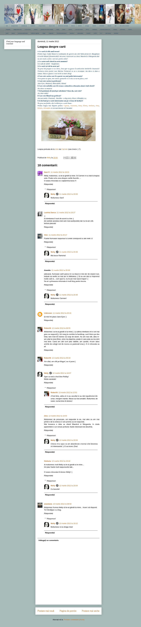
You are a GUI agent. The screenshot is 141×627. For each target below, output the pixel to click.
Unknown (48, 313)
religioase (51, 33)
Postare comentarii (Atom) (74, 620)
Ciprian (66, 106)
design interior (42, 25)
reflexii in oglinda (35, 33)
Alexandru (47, 108)
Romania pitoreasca (61, 33)
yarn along (108, 33)
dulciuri (80, 25)
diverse (73, 25)
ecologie (87, 25)
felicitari (94, 25)
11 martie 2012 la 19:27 (66, 213)
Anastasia (73, 106)
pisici (7, 33)
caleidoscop (24, 25)
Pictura (130, 29)
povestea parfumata (23, 33)
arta (7, 25)
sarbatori (72, 33)
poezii (13, 33)
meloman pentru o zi (105, 29)
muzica (115, 29)
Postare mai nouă (46, 611)
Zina (97, 106)
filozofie (109, 25)
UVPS (95, 33)
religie (43, 33)
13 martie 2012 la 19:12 (68, 523)
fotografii (8, 29)
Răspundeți (48, 184)
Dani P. (47, 172)
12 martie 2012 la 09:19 (61, 358)
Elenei (85, 106)
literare (70, 29)
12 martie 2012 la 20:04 (68, 440)
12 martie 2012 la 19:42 (61, 461)
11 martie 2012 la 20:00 (68, 194)
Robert (40, 108)
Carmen (64, 149)
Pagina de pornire (68, 611)
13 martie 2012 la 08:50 (62, 504)
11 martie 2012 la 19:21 (60, 172)
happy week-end (18, 29)
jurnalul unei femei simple (47, 29)
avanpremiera (14, 25)
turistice (88, 33)
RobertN (47, 328)
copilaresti (32, 25)
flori (115, 25)
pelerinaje (122, 29)
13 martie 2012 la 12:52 (67, 392)
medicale (94, 29)
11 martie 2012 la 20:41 (62, 313)
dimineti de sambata (63, 25)
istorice (35, 29)
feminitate (102, 25)
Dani (80, 106)
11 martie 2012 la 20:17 (58, 235)
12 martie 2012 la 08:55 (61, 328)
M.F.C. (87, 29)
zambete (116, 33)
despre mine (52, 25)
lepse (57, 29)
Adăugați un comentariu (49, 540)
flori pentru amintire (124, 25)
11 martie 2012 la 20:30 (60, 270)
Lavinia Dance (50, 213)
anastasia (48, 504)
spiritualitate (80, 33)
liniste (63, 29)
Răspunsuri (51, 189)
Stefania (91, 106)
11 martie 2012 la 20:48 (68, 252)
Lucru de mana (78, 29)
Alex (46, 235)
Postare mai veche (90, 611)
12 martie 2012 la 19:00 (58, 416)
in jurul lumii (28, 29)
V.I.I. (101, 33)
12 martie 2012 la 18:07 (62, 373)
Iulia (56, 149)
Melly (8, 9)
